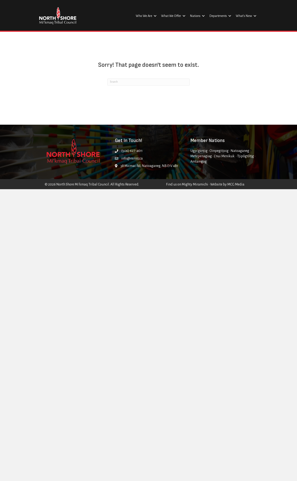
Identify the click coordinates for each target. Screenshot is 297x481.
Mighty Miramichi (195, 184)
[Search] (148, 82)
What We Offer (171, 16)
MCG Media (235, 184)
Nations (195, 16)
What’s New (244, 16)
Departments (218, 16)
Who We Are (144, 16)
